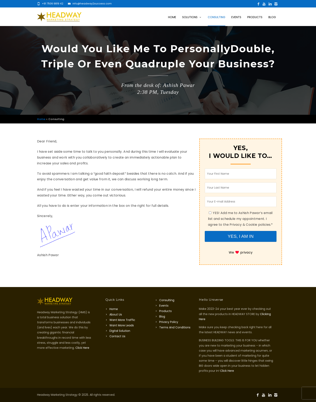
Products (254, 17)
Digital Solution (119, 331)
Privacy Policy (168, 322)
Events (236, 17)
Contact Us (117, 336)
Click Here (82, 348)
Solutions (192, 17)
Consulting (216, 17)
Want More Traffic (122, 320)
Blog (272, 17)
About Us (115, 314)
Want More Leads (121, 325)
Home (172, 17)
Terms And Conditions (174, 327)
